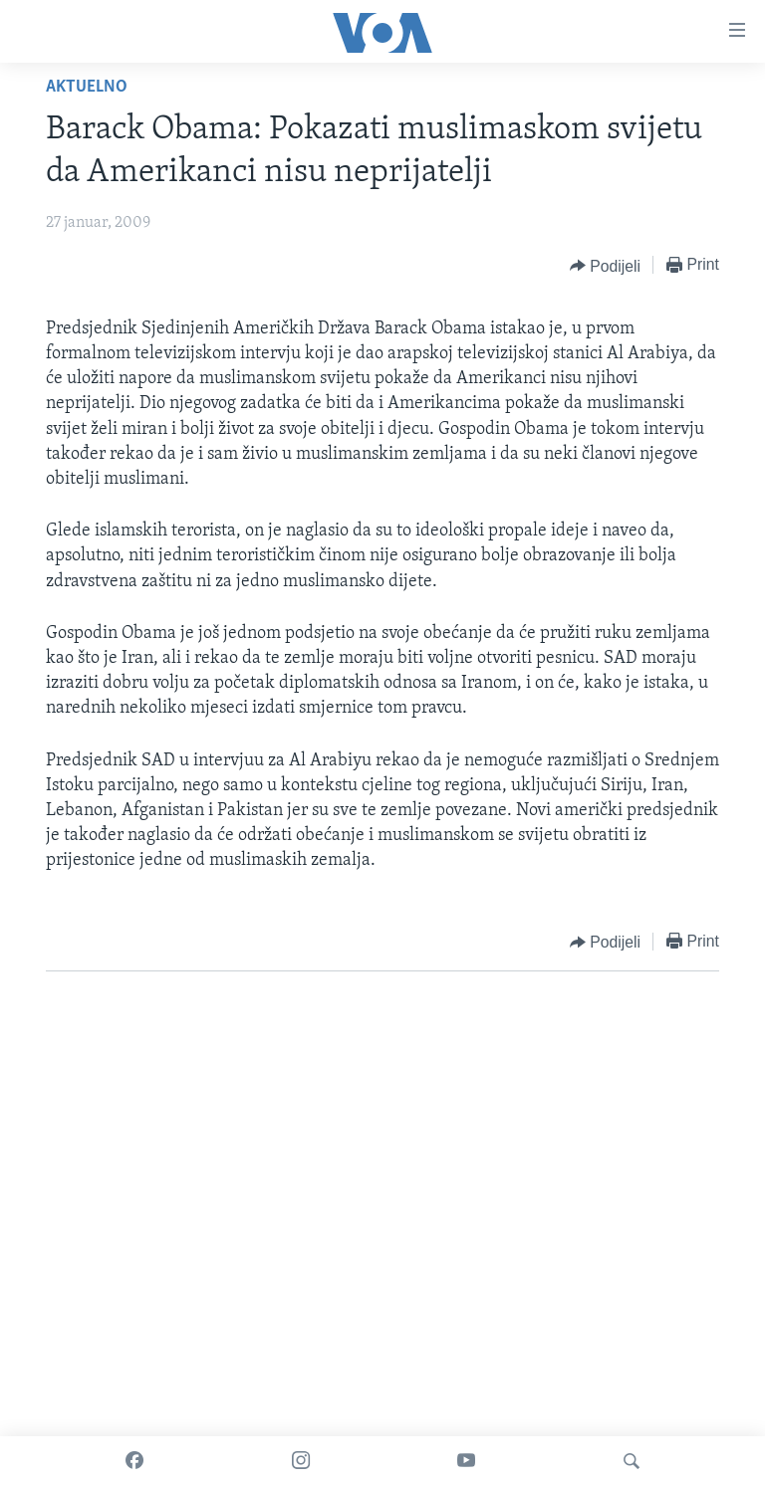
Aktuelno (87, 87)
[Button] (605, 266)
